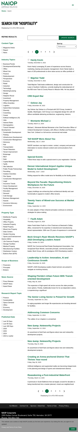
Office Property (8, 222)
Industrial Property (9, 224)
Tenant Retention (8, 149)
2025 (5, 331)
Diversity (5, 110)
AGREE (73, 429)
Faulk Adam (35, 219)
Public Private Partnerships (12, 169)
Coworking (6, 113)
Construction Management (12, 140)
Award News (7, 286)
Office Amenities (8, 103)
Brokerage (6, 154)
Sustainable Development (11, 132)
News (4, 52)
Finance (5, 74)
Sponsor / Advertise (37, 406)
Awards (5, 201)
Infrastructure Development (12, 137)
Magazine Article (8, 48)
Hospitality (6, 219)
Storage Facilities (8, 244)
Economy (6, 81)
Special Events (35, 157)
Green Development (9, 186)
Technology (6, 88)
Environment (7, 205)
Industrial (6, 86)
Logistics (5, 105)
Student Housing (8, 234)
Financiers (6, 265)
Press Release (7, 281)
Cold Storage (7, 196)
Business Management (10, 198)
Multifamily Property (9, 217)
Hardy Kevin (35, 60)
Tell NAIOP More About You (41, 139)
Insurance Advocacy (9, 203)
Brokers (5, 270)
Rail (4, 144)
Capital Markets (8, 161)
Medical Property (8, 246)
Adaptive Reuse (8, 96)
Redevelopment (8, 76)
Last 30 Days (7, 321)
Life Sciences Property (10, 241)
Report (5, 50)
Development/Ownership (11, 66)
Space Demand (8, 302)
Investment (6, 98)
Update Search (67, 38)
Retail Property (8, 227)
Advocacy (6, 142)
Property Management (10, 100)
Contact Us (24, 406)
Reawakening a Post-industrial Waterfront (49, 375)
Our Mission (13, 406)
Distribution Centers (9, 251)
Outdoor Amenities (9, 174)
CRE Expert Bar (36, 96)
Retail (4, 83)
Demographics (7, 125)
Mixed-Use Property (9, 229)
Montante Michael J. (39, 121)
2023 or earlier (8, 336)
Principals (6, 267)
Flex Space (6, 176)
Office (4, 69)
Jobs (4, 120)
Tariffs (4, 164)
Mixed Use (6, 71)
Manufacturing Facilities (11, 249)
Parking (5, 135)
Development (7, 310)
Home (4, 11)
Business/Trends (8, 64)
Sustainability (7, 300)
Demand (5, 193)
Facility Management (10, 188)
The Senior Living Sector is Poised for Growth (51, 297)
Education (6, 191)
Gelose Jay (35, 103)
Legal (4, 181)
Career (5, 115)
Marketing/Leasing (9, 91)
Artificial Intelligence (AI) (11, 118)
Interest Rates (7, 122)
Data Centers (7, 232)
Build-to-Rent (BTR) (9, 253)
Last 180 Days (8, 326)
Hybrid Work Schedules (10, 108)
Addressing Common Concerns (44, 312)
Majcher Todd (36, 78)
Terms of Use (52, 406)
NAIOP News (7, 284)
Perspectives (7, 78)
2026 (5, 328)
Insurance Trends (8, 183)
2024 (5, 333)
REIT (4, 157)
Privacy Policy (64, 406)
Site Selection (7, 166)
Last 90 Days (7, 324)
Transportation (7, 147)
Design (5, 93)
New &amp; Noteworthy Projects (44, 325)
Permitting (6, 171)
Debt (4, 159)
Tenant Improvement (9, 152)
